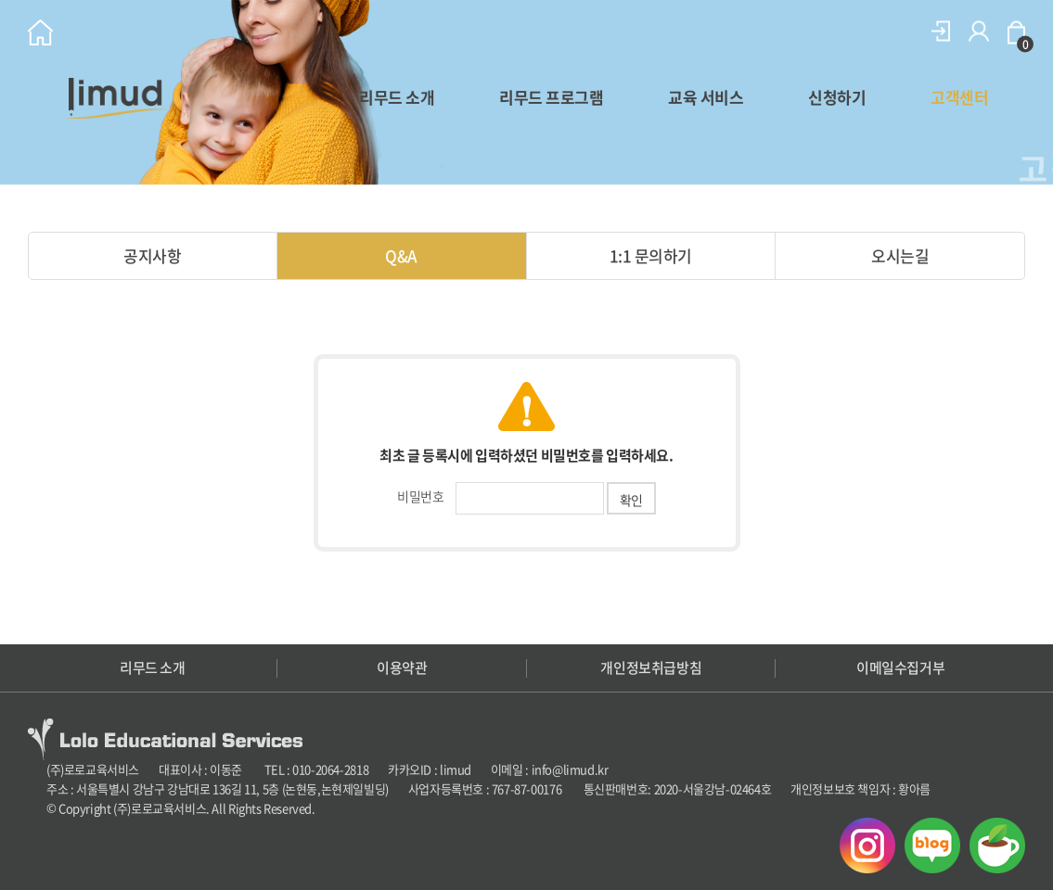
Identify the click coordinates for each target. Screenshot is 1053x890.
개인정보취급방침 (650, 668)
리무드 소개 (396, 96)
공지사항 (152, 255)
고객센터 (959, 96)
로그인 (940, 31)
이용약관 (402, 668)
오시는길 (900, 255)
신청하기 (837, 96)
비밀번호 (420, 496)
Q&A (401, 255)
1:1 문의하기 (651, 255)
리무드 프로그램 (551, 96)
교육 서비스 (705, 96)
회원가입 (979, 31)
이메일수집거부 (900, 668)
